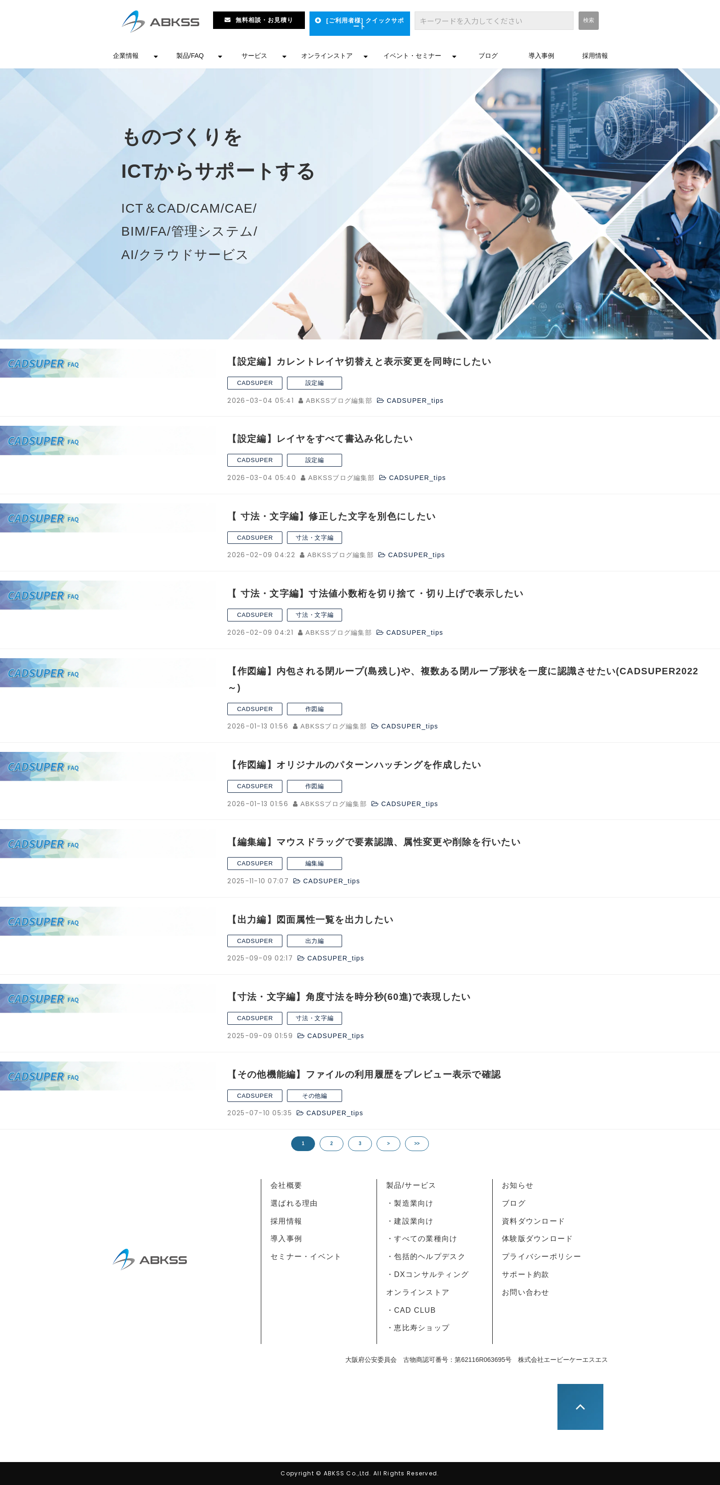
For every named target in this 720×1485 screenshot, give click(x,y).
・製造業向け (410, 1203)
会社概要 (286, 1185)
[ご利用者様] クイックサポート (365, 23)
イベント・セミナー (412, 55)
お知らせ (518, 1185)
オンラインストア (327, 55)
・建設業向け (410, 1221)
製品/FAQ (190, 55)
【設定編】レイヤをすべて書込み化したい (320, 439)
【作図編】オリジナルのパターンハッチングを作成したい (354, 765)
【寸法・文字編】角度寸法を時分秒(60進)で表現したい (349, 997)
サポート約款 (526, 1274)
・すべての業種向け (422, 1238)
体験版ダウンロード (538, 1238)
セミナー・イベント (306, 1256)
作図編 (314, 709)
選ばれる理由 (294, 1203)
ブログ (488, 55)
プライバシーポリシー (541, 1256)
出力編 (314, 940)
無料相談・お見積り (264, 20)
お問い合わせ (526, 1292)
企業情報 (126, 55)
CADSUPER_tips (415, 400)
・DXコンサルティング (427, 1274)
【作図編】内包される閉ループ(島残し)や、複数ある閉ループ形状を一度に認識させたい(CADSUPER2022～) (462, 679)
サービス (254, 55)
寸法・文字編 (315, 537)
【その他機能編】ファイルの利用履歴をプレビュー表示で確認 (364, 1074)
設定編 (314, 382)
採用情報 (595, 55)
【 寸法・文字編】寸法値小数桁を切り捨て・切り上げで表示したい (375, 593)
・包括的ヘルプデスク (426, 1256)
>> (417, 1143)
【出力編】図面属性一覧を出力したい (310, 920)
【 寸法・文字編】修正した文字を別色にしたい (331, 516)
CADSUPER (255, 382)
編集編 (314, 863)
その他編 (314, 1095)
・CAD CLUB (411, 1310)
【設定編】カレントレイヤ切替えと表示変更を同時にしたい (359, 361)
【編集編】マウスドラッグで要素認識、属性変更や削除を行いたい (373, 842)
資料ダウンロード (533, 1221)
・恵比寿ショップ (418, 1328)
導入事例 (541, 55)
